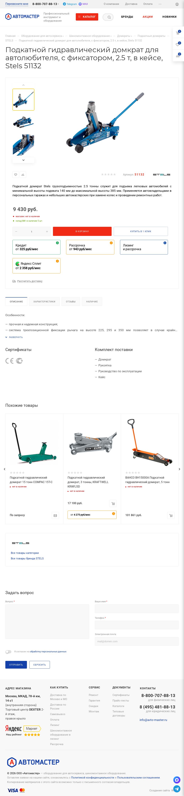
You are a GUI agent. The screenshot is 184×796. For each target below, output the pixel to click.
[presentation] (4, 469)
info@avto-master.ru (153, 720)
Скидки (93, 706)
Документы (122, 687)
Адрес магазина (18, 688)
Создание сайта (159, 790)
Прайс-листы (121, 700)
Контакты (147, 688)
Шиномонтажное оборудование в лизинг (61, 734)
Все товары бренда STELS (27, 558)
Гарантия (94, 700)
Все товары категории (25, 553)
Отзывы (71, 301)
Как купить (59, 687)
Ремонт (93, 695)
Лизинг (54, 725)
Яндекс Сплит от (28, 266)
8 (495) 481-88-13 (157, 709)
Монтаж (94, 711)
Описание (16, 301)
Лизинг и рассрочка (132, 247)
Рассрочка (56, 744)
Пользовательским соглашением (138, 777)
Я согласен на (40, 651)
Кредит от (27, 247)
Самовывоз (57, 714)
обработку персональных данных (48, 651)
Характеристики (44, 301)
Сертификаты (121, 695)
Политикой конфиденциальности (92, 777)
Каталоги (118, 706)
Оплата (54, 719)
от (80, 514)
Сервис (94, 687)
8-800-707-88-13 (44, 4)
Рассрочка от (80, 247)
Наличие (92, 301)
